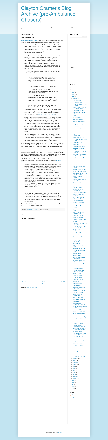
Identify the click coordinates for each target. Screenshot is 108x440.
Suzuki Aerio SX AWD (77, 142)
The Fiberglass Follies (77, 102)
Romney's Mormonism (78, 217)
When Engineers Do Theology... (80, 192)
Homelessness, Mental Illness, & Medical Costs (79, 155)
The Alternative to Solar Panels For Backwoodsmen (79, 158)
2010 (73, 91)
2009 (73, 92)
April (74, 372)
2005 (73, 382)
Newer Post (24, 281)
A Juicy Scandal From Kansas (79, 232)
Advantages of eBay (77, 275)
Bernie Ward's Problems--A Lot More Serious (79, 258)
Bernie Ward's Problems (78, 292)
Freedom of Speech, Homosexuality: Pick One (79, 326)
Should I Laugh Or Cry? (78, 215)
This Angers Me (76, 234)
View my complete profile (75, 397)
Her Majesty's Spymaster (78, 128)
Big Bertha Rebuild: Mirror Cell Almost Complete (79, 180)
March (74, 374)
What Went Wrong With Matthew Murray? (78, 237)
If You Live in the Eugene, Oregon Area (78, 203)
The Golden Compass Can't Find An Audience (79, 261)
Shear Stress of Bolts (77, 349)
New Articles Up (76, 347)
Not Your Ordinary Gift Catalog (79, 171)
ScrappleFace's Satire (77, 283)
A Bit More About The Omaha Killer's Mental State (79, 267)
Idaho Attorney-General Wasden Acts (78, 295)
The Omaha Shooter (77, 277)
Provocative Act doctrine (33, 189)
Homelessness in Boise (78, 161)
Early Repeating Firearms (78, 110)
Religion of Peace (76, 255)
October (75, 360)
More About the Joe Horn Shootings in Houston (78, 322)
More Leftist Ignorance (78, 297)
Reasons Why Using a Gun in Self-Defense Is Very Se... (79, 329)
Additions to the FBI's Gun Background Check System (79, 355)
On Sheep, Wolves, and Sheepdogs (78, 246)
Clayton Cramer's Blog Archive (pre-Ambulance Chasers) (48, 14)
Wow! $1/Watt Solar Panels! (79, 146)
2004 (73, 384)
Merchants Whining (77, 273)
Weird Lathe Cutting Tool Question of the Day (78, 271)
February (75, 376)
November (75, 358)
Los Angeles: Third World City (79, 317)
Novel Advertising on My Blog (79, 290)
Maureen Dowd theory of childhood (46, 114)
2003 (73, 386)
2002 (73, 388)
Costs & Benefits (76, 301)
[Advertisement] (43, 267)
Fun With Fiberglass (77, 130)
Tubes (74, 132)
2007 (73, 96)
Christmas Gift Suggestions (79, 299)
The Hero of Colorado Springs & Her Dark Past (79, 227)
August (74, 364)
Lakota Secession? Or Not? (79, 137)
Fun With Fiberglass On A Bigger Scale (78, 125)
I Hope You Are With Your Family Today (78, 134)
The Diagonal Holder (77, 117)
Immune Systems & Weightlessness (77, 230)
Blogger (60, 432)
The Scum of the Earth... (78, 345)
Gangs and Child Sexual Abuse (80, 169)
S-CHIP (74, 115)
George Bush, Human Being (79, 311)
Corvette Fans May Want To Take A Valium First (79, 213)
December (75, 98)
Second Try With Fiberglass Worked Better (79, 122)
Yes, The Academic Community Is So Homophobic (80, 307)
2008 (73, 95)
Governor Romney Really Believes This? (78, 190)
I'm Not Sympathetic (77, 253)
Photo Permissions (77, 285)
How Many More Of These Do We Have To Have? (79, 108)
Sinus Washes (76, 144)
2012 (73, 87)
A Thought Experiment (78, 200)
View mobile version (43, 283)
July (74, 366)
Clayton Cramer (75, 394)
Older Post (62, 281)
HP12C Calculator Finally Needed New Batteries (78, 198)
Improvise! (75, 221)
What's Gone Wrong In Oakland (80, 219)
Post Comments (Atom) (32, 287)
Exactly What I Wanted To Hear (80, 248)
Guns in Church (76, 243)
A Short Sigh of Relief (77, 351)
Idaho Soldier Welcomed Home (80, 353)
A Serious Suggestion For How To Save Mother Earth (79, 334)
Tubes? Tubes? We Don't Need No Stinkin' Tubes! (80, 174)
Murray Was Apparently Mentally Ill (78, 240)
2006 (73, 380)
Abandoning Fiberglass (78, 119)
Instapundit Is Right (77, 309)
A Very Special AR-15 (77, 100)
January (75, 378)
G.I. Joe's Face (76, 281)
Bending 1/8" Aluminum (78, 343)
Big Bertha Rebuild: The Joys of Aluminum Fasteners (80, 186)
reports (29, 40)
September (75, 362)
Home (43, 281)
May (74, 370)
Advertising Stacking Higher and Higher (79, 288)
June (74, 368)
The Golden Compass (77, 331)
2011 (73, 89)
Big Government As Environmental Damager (79, 304)
